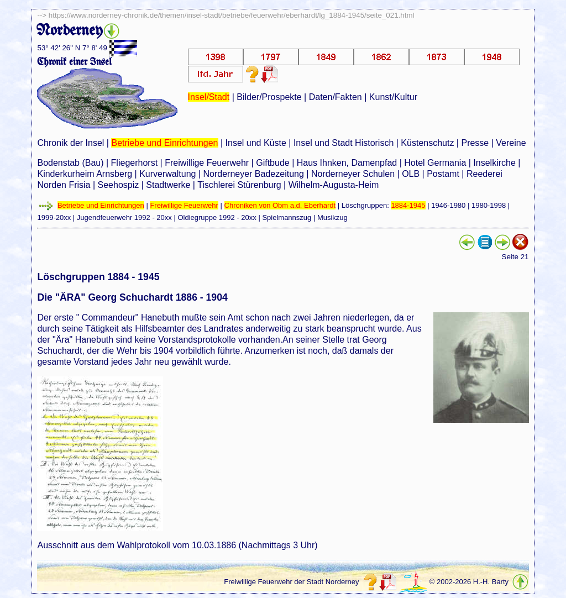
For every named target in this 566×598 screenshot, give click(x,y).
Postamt (443, 174)
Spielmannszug (286, 217)
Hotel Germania (435, 162)
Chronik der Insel (70, 143)
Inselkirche (494, 162)
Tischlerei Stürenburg (239, 185)
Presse (475, 143)
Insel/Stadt (209, 97)
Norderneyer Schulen (353, 174)
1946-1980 (448, 205)
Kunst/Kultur (393, 97)
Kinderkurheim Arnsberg (84, 174)
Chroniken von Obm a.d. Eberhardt (280, 205)
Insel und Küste (256, 143)
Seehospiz (118, 185)
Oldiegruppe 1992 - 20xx (216, 217)
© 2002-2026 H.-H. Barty (469, 582)
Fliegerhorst (134, 162)
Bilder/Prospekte (269, 97)
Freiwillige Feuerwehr (207, 162)
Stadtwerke (168, 185)
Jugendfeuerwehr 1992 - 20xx (124, 217)
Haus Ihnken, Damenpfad (347, 162)
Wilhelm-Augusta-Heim (334, 185)
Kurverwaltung (167, 174)
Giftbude (272, 162)
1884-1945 (408, 205)
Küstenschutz (427, 143)
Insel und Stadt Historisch (344, 143)
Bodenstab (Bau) (70, 162)
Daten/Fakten (335, 97)
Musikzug (332, 217)
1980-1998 (488, 205)
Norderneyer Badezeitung (253, 174)
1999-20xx (54, 217)
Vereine (511, 143)
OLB (411, 174)
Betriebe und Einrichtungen (164, 143)
